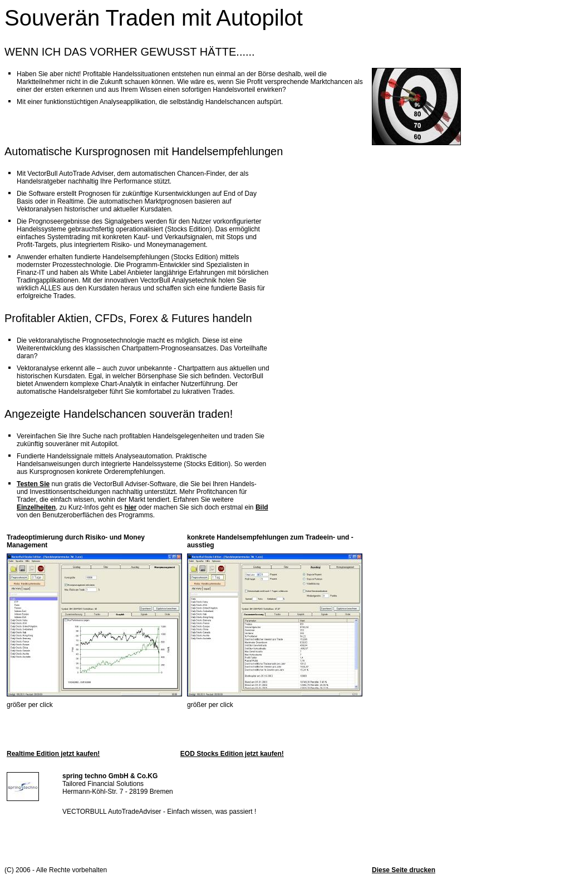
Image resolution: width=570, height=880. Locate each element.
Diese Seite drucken (403, 870)
